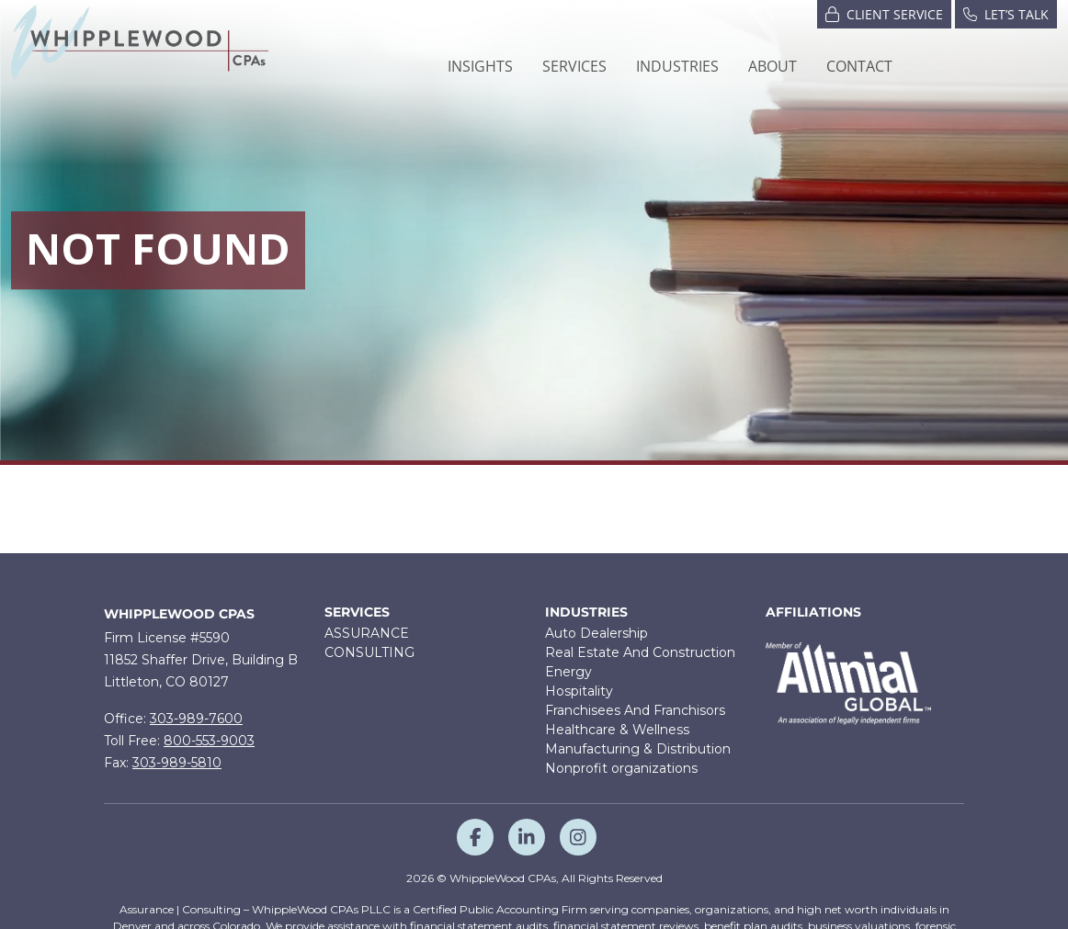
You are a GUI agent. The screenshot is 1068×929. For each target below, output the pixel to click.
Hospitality (579, 691)
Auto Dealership (596, 633)
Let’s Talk (1006, 13)
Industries (586, 612)
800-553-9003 (209, 740)
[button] (574, 66)
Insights (480, 66)
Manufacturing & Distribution (638, 749)
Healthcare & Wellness (617, 729)
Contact (859, 66)
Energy (568, 671)
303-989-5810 (177, 762)
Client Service (884, 13)
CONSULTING (369, 652)
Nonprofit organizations (621, 768)
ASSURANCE (366, 633)
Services (357, 612)
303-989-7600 (196, 718)
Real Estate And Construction (640, 652)
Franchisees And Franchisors (635, 710)
